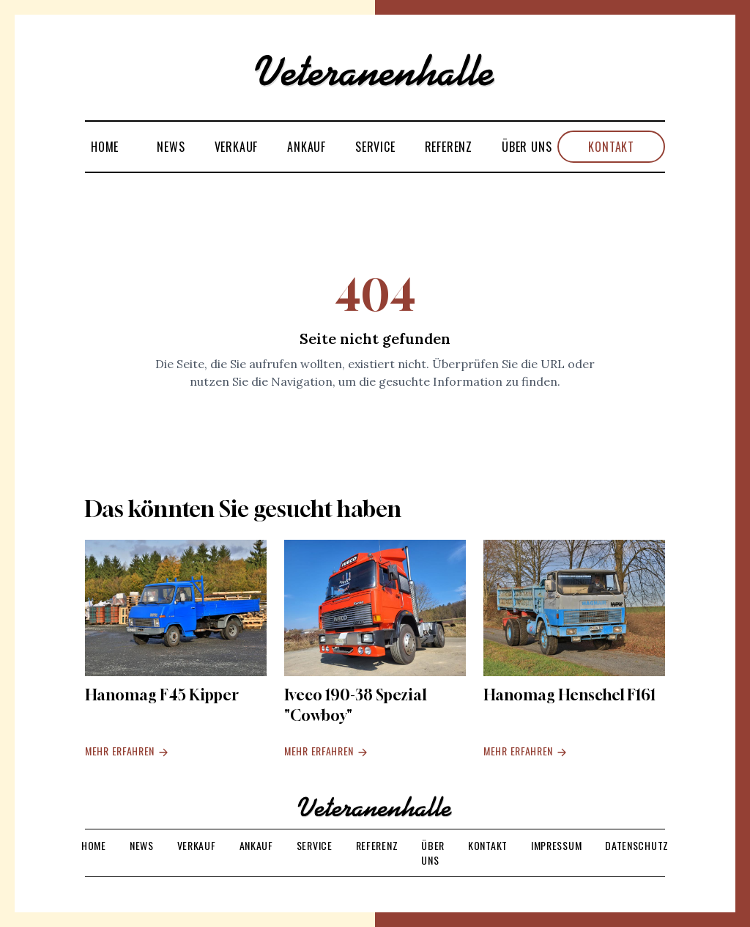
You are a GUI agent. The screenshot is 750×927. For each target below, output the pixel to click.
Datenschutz (637, 845)
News (171, 146)
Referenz (448, 146)
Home (105, 146)
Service (375, 146)
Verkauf (237, 146)
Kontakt (611, 146)
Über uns (527, 146)
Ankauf (306, 146)
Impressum (556, 845)
